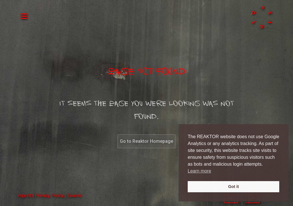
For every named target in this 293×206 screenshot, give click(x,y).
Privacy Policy (49, 195)
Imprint (24, 195)
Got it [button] (233, 186)
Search (74, 195)
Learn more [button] (199, 171)
